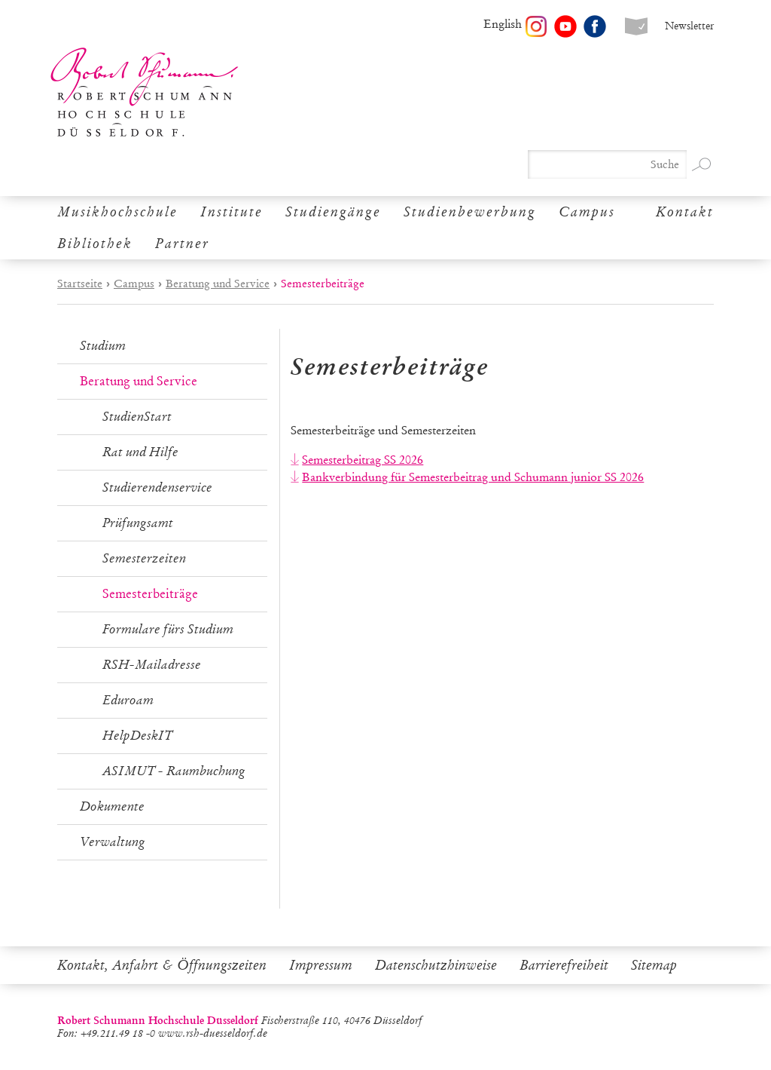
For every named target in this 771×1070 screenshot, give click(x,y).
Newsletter (689, 26)
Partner (182, 243)
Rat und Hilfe (140, 452)
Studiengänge (333, 212)
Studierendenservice (157, 487)
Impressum (320, 965)
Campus (587, 212)
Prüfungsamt (137, 523)
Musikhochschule (117, 212)
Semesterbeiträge (150, 594)
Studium (103, 346)
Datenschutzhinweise (436, 965)
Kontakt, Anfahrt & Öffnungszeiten (162, 965)
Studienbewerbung (470, 212)
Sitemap (654, 965)
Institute (231, 212)
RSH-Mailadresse (151, 665)
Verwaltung (112, 842)
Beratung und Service (218, 283)
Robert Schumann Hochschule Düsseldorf (144, 92)
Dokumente (112, 806)
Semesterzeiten (144, 558)
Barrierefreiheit (564, 965)
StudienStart (137, 417)
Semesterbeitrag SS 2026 (362, 459)
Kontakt (685, 212)
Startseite (79, 283)
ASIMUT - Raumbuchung (173, 771)
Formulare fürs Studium (167, 629)
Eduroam (128, 700)
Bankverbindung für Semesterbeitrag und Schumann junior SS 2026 (473, 477)
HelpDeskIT (137, 735)
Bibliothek (95, 243)
